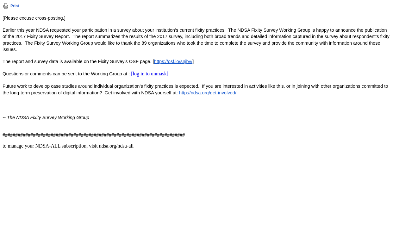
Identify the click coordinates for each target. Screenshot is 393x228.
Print (14, 6)
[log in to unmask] (149, 73)
